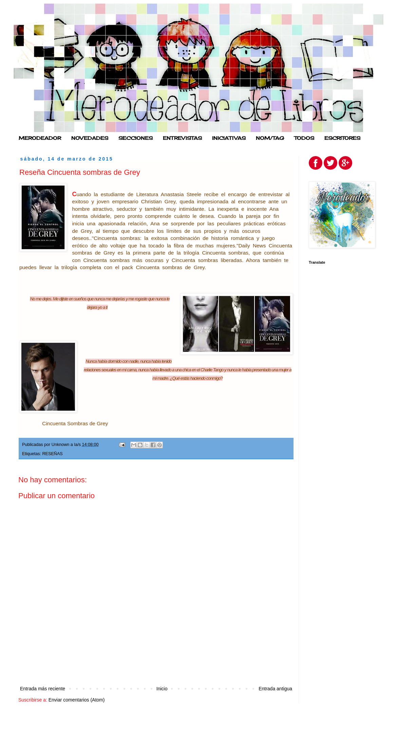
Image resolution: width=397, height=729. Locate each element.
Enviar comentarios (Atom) (77, 700)
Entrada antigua (275, 688)
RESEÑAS (52, 453)
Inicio (162, 688)
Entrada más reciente (42, 688)
